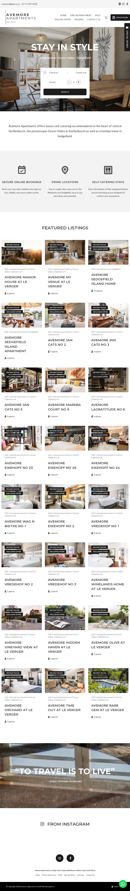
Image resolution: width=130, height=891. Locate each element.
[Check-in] (57, 72)
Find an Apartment (81, 15)
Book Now (120, 17)
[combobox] (106, 17)
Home (63, 15)
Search (65, 92)
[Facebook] (127, 4)
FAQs (97, 15)
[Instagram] (123, 4)
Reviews (79, 19)
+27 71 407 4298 (29, 4)
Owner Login (118, 886)
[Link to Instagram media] (13, 838)
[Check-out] (78, 72)
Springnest (49, 886)
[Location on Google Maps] (119, 4)
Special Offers (63, 19)
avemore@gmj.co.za (11, 4)
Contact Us (93, 19)
